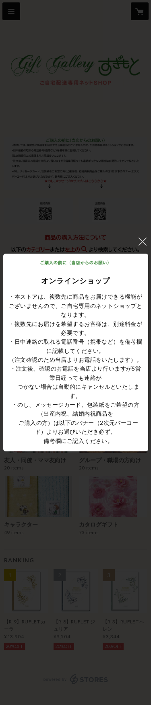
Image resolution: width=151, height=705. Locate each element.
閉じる (143, 242)
